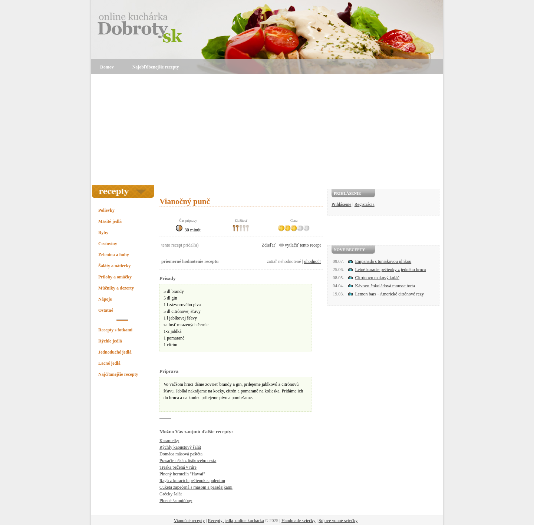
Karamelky (169, 440)
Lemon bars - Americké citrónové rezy (389, 294)
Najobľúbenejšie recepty (155, 67)
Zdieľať (269, 245)
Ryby (103, 232)
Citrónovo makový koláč (377, 277)
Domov (107, 67)
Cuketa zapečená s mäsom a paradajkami (196, 487)
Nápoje (105, 299)
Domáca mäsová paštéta (180, 454)
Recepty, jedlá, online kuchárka (236, 520)
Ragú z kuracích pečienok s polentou (192, 480)
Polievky (106, 210)
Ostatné (105, 310)
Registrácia (365, 204)
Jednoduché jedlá (115, 352)
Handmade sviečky (298, 520)
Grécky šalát (170, 493)
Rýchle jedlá (110, 341)
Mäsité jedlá (110, 221)
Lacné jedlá (109, 363)
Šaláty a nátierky (114, 265)
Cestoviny (107, 243)
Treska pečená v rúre (178, 467)
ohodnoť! (312, 261)
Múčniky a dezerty (116, 288)
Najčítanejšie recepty (118, 374)
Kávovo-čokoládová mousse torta (385, 285)
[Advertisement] (267, 129)
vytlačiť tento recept (303, 245)
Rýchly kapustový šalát (180, 447)
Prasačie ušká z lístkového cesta (187, 460)
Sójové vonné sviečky (338, 520)
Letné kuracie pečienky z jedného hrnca (390, 269)
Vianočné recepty (189, 520)
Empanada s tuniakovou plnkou (383, 261)
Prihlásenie (341, 204)
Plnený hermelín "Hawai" (182, 473)
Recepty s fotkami (115, 329)
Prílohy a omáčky (115, 277)
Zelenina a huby (113, 254)
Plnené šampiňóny (175, 500)
